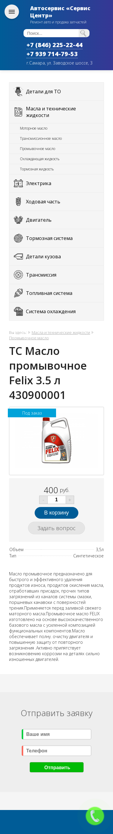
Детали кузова (43, 256)
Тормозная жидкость (37, 169)
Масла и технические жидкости (51, 111)
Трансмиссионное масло (41, 138)
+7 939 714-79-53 (52, 54)
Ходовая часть (43, 201)
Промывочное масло (37, 148)
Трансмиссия (41, 275)
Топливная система (49, 293)
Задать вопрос (56, 528)
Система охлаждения (51, 311)
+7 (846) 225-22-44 (55, 45)
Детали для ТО (43, 91)
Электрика (38, 183)
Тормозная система (49, 238)
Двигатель (39, 220)
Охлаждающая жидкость (40, 158)
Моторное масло (33, 128)
